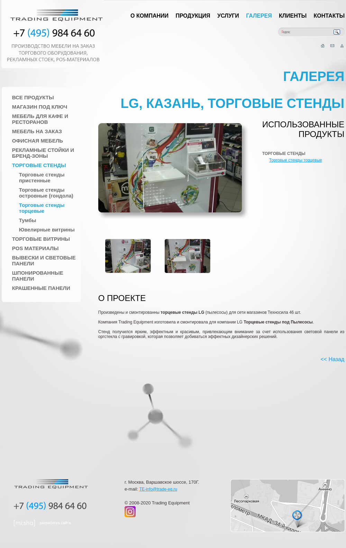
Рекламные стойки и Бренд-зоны (43, 153)
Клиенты (293, 16)
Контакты (329, 16)
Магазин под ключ (39, 107)
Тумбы (27, 220)
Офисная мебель (37, 141)
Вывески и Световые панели (44, 260)
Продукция (192, 16)
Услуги (228, 16)
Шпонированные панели (37, 276)
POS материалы (35, 248)
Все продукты (33, 97)
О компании (149, 16)
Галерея (259, 16)
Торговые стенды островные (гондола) (46, 193)
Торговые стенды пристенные (42, 177)
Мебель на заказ (37, 131)
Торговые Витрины (41, 239)
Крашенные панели (41, 288)
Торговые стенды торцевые (42, 208)
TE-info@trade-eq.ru (158, 489)
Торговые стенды (39, 165)
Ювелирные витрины (47, 229)
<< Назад (332, 359)
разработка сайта (55, 523)
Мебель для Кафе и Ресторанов (40, 119)
